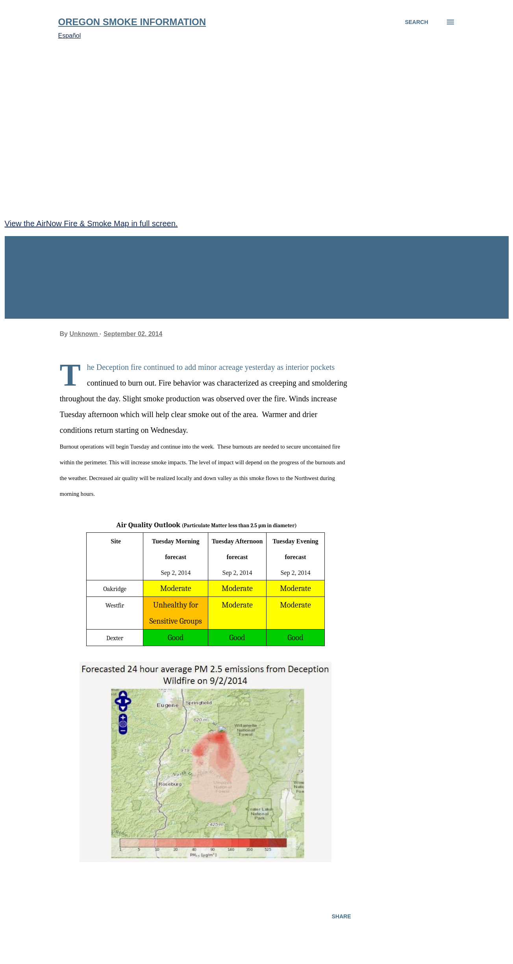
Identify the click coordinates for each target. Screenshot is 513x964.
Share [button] (341, 916)
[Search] (416, 22)
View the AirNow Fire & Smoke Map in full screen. (91, 223)
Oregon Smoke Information (132, 22)
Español (69, 35)
